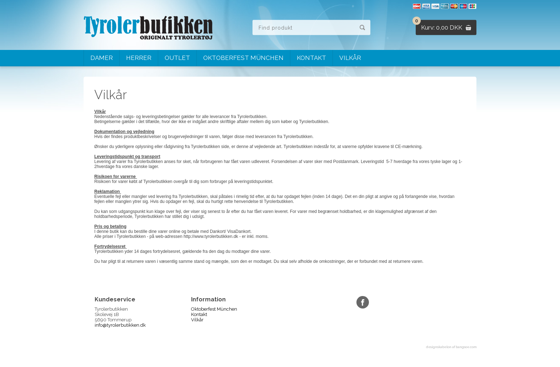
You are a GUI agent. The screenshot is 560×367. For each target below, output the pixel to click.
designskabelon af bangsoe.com (451, 347)
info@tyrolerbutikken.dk (120, 325)
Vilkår (350, 57)
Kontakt (311, 57)
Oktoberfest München (243, 57)
